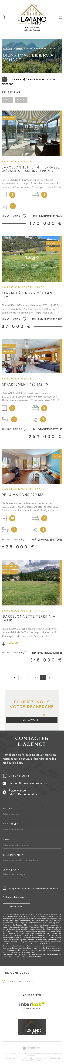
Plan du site (10, 1058)
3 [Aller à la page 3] (35, 677)
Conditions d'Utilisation (12, 956)
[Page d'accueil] (32, 14)
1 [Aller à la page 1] (21, 677)
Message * (11, 870)
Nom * (8, 809)
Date (21, 99)
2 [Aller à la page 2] (28, 677)
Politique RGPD (27, 1060)
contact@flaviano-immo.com (28, 783)
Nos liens (54, 1058)
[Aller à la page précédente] (14, 677)
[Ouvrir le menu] (60, 17)
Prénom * (11, 824)
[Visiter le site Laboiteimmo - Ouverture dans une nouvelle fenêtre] (32, 1048)
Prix (7, 99)
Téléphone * (13, 855)
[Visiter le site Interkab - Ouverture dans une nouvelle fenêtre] (32, 1005)
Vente (19, 48)
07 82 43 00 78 (19, 775)
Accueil (7, 48)
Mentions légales (40, 1058)
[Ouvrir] (3, 17)
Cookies (39, 1060)
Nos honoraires (24, 1058)
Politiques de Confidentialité (45, 954)
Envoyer (16, 906)
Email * (9, 839)
